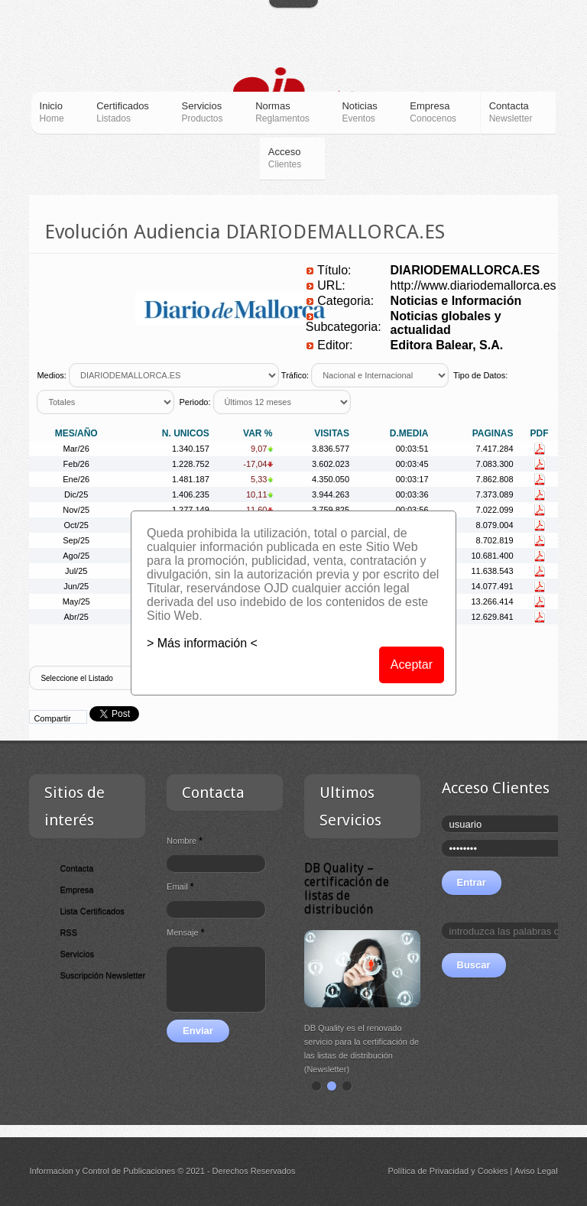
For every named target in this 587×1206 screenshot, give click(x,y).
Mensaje (185, 932)
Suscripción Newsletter (102, 975)
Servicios (77, 953)
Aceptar (412, 664)
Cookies (493, 1170)
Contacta (76, 868)
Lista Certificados (92, 911)
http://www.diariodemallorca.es (473, 285)
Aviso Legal (536, 1170)
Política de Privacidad (428, 1170)
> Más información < (202, 643)
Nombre (185, 840)
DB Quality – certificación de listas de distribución (346, 888)
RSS (68, 932)
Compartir (52, 718)
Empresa (76, 889)
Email (180, 886)
